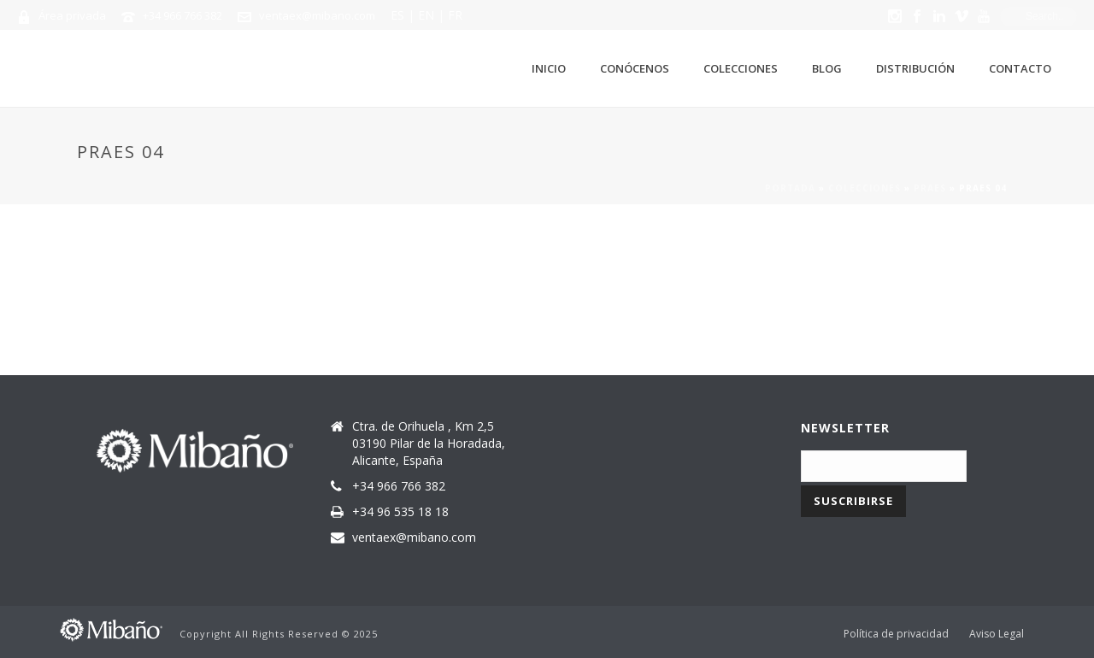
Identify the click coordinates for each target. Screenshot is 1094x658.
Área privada (72, 15)
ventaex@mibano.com (317, 15)
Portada (790, 188)
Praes (930, 188)
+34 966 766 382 (182, 15)
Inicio (549, 68)
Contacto (1020, 68)
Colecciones (740, 68)
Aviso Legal (996, 634)
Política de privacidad (896, 634)
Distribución (915, 68)
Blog (827, 68)
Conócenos (634, 68)
